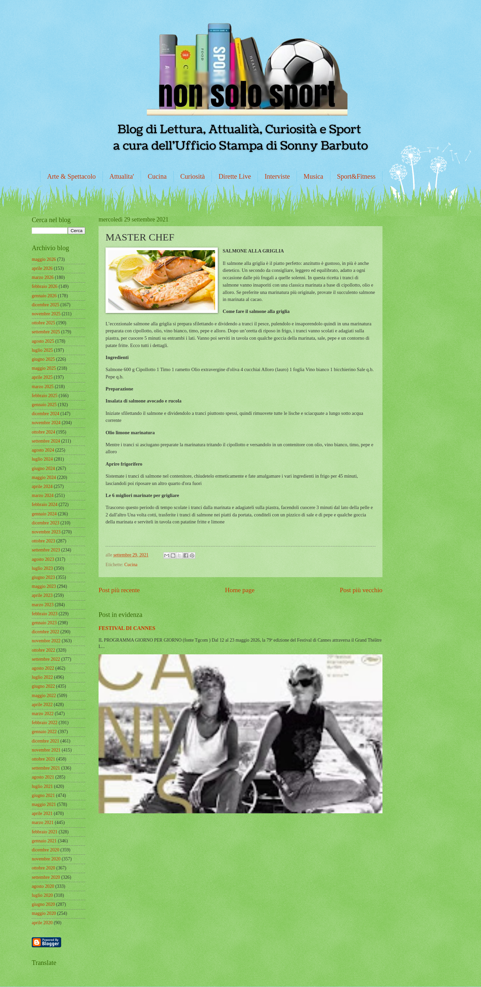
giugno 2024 (43, 468)
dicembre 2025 (45, 304)
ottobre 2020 (43, 867)
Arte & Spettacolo (71, 176)
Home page (240, 590)
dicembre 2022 (45, 631)
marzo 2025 (43, 386)
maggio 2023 (44, 586)
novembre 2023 (46, 531)
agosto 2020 (43, 886)
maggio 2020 (44, 913)
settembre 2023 (46, 549)
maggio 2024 (44, 477)
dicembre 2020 (45, 849)
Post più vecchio (361, 590)
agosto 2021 (43, 777)
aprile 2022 (42, 704)
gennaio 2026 (44, 295)
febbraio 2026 (44, 286)
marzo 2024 (43, 495)
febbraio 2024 (44, 504)
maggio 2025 (44, 368)
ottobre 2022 (43, 650)
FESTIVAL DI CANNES (127, 628)
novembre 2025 (46, 313)
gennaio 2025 (44, 404)
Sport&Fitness (356, 176)
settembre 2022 (46, 659)
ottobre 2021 (43, 759)
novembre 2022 (46, 640)
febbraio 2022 (44, 722)
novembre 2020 (46, 858)
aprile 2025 (42, 377)
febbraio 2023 (44, 613)
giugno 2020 (43, 904)
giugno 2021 (43, 795)
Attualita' (122, 176)
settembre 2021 (46, 768)
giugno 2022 (43, 686)
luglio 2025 (42, 350)
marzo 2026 (43, 277)
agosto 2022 (43, 668)
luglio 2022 (42, 677)
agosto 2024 (43, 450)
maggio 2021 (44, 804)
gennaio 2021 (44, 840)
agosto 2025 (43, 341)
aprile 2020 (42, 922)
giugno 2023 (43, 577)
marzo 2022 (43, 713)
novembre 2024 (46, 422)
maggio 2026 (44, 259)
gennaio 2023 (44, 622)
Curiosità (192, 176)
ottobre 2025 (43, 322)
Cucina (157, 176)
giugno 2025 (43, 359)
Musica (313, 176)
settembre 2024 (46, 441)
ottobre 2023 (43, 540)
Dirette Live (234, 176)
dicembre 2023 (45, 522)
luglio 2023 (42, 568)
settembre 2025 (46, 331)
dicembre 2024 (45, 413)
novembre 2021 (46, 750)
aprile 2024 (42, 486)
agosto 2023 (43, 559)
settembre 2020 (46, 877)
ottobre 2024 (43, 432)
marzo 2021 (43, 822)
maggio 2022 (44, 695)
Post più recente (119, 590)
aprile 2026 (42, 268)
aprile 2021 (42, 813)
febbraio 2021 (44, 831)
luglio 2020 (42, 895)
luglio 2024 (42, 459)
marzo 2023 (43, 604)
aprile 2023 (42, 595)
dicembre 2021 (45, 741)
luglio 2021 (42, 786)
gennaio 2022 (44, 731)
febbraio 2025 (44, 395)
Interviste (277, 176)
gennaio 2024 (44, 513)
